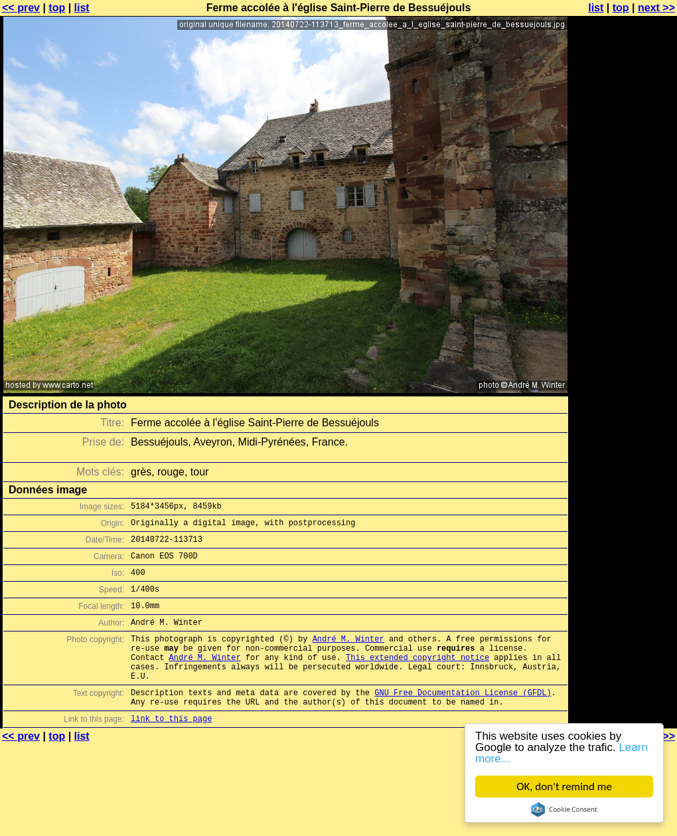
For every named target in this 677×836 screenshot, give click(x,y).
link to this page (171, 750)
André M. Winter (348, 656)
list (82, 7)
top (56, 7)
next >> (656, 7)
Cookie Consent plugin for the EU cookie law (564, 809)
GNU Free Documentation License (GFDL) (462, 720)
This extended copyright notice (417, 679)
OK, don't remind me (564, 787)
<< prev (21, 7)
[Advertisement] (623, 170)
